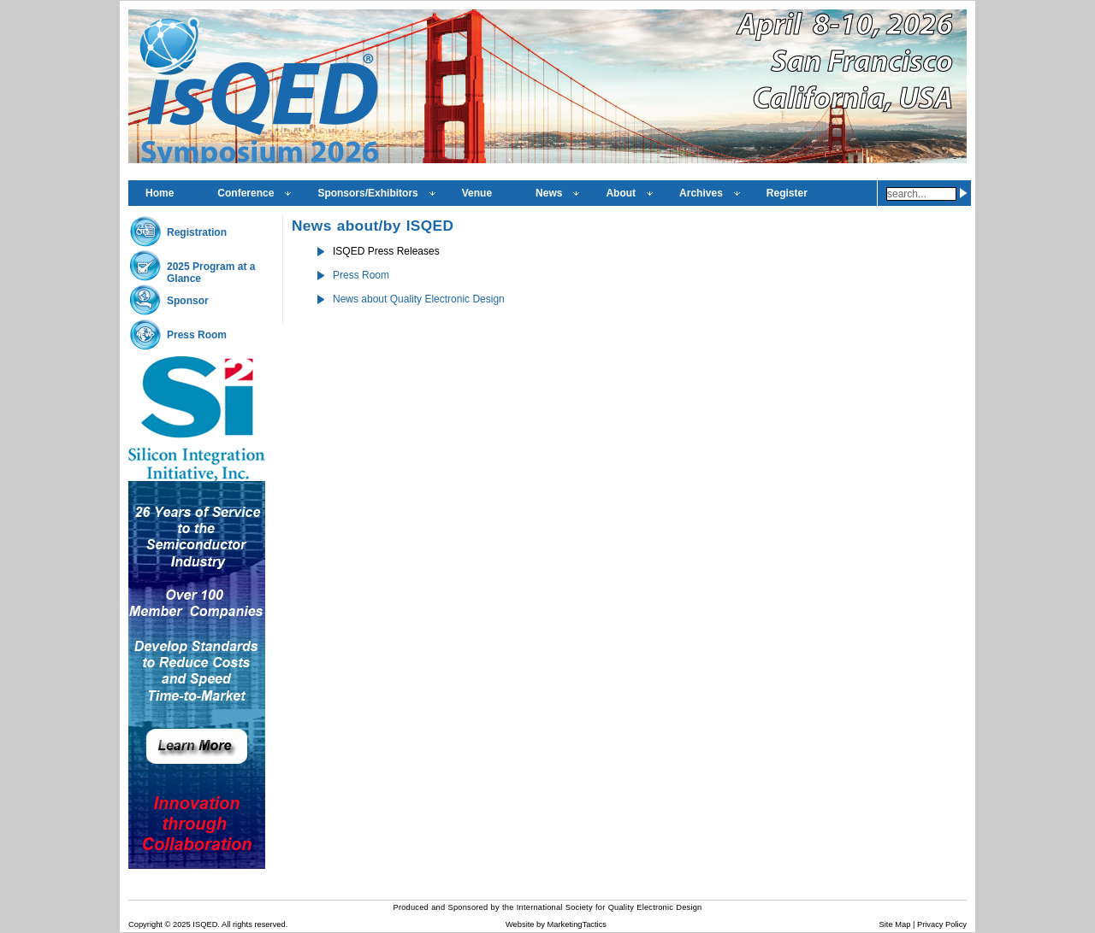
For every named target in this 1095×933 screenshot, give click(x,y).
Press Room (197, 335)
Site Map (895, 924)
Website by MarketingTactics (556, 924)
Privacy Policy (942, 924)
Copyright (145, 924)
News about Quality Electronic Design (419, 299)
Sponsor (188, 301)
